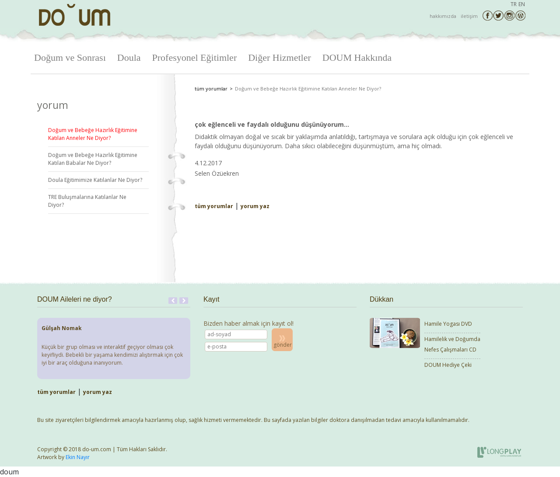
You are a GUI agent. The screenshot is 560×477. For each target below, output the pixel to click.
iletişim (469, 16)
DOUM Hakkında (357, 57)
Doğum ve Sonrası (70, 57)
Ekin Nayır (78, 457)
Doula (129, 57)
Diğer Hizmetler (279, 57)
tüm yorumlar (211, 88)
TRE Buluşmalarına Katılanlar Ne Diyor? (87, 201)
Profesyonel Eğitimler (194, 57)
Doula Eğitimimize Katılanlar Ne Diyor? (95, 180)
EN (521, 4)
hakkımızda (443, 16)
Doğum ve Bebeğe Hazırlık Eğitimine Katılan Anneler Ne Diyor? (92, 134)
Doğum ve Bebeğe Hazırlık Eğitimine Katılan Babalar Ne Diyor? (92, 159)
